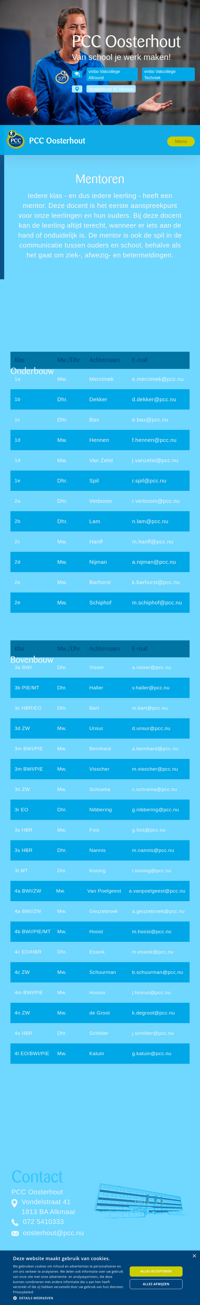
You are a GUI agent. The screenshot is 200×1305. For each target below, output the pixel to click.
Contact (37, 1176)
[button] (181, 141)
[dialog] (100, 1278)
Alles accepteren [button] (156, 1271)
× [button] (194, 1256)
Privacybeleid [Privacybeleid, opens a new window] (23, 1292)
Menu (181, 141)
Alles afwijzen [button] (156, 1284)
